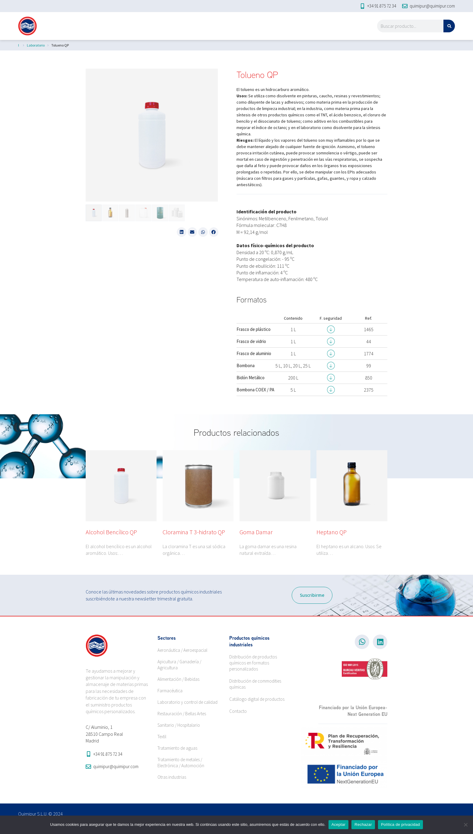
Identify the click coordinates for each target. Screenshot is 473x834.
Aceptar (339, 824)
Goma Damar (256, 532)
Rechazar (363, 824)
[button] (181, 232)
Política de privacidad (400, 824)
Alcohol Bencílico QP (111, 532)
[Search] (449, 26)
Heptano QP (331, 532)
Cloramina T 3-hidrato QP (194, 532)
